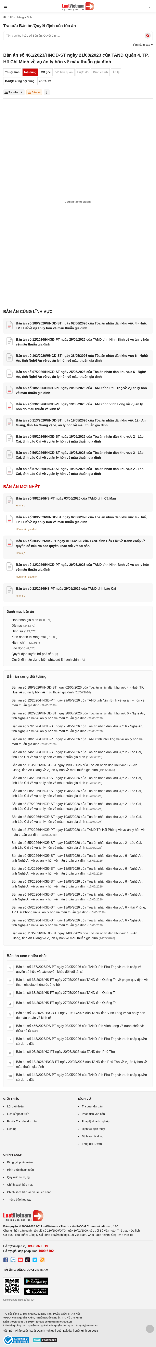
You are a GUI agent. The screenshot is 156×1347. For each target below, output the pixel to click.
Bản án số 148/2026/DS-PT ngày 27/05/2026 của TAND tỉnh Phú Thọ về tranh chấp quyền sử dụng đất (81, 1041)
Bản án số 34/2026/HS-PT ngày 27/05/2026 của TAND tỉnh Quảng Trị (66, 1003)
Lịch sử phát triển (18, 1114)
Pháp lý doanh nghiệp (95, 1121)
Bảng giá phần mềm (20, 1162)
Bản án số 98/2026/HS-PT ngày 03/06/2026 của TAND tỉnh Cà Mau (66, 498)
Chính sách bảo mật (20, 1184)
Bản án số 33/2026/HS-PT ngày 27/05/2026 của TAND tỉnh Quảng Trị (66, 992)
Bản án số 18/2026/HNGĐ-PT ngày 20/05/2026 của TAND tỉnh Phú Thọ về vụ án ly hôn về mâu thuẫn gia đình (81, 1064)
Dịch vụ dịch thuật (93, 1128)
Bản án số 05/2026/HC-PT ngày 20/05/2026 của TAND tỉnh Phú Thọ (65, 1051)
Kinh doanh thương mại (29, 637)
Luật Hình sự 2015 (86, 1330)
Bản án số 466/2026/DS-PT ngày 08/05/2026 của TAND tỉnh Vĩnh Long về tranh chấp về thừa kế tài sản (80, 1028)
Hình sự (20, 505)
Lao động (18, 648)
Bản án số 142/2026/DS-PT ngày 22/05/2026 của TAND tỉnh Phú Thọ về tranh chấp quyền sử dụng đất (81, 1077)
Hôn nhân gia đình (26, 529)
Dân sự (20, 553)
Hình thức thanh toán (20, 1169)
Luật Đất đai (64, 1330)
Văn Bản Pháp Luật (15, 1330)
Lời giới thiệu (15, 1106)
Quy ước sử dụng (18, 1177)
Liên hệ (11, 1128)
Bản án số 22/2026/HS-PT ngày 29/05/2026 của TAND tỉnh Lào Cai (66, 588)
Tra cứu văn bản (92, 1106)
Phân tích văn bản (93, 1114)
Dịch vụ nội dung (93, 1136)
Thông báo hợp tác (19, 1199)
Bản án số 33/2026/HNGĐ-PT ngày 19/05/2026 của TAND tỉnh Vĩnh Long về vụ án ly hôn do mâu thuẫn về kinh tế (80, 1015)
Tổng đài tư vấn (92, 1143)
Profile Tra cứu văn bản (22, 1121)
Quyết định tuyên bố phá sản (32, 654)
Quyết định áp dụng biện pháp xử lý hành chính (46, 659)
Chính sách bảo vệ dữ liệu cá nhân (29, 1192)
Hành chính (20, 642)
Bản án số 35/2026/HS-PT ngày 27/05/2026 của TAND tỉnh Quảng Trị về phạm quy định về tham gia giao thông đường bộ (82, 982)
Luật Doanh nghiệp (42, 1330)
